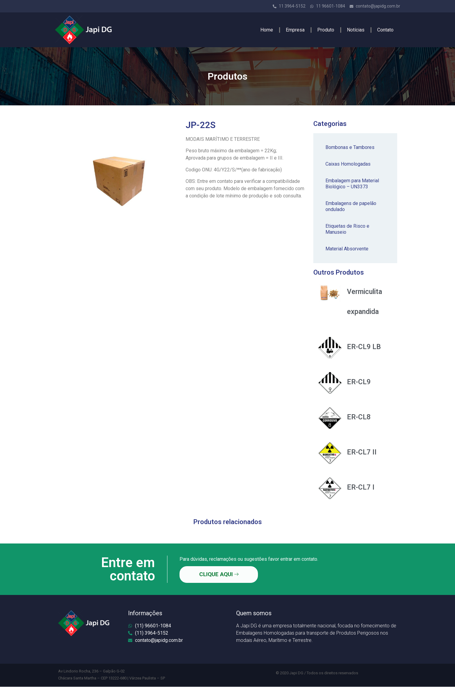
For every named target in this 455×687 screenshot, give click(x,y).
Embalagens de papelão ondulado (350, 206)
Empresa (295, 30)
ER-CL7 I (360, 487)
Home (266, 30)
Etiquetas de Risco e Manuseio (347, 229)
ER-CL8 (359, 417)
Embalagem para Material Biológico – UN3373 (352, 184)
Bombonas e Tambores (349, 147)
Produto (325, 30)
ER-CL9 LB (364, 347)
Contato (385, 30)
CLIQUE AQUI (218, 574)
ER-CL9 (359, 382)
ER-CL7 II (362, 452)
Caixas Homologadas (348, 164)
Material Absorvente (346, 249)
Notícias (355, 30)
